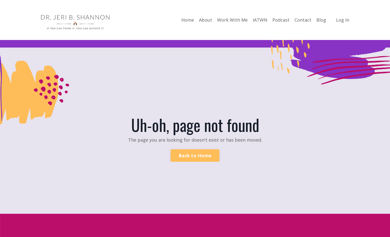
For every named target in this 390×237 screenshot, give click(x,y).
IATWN (260, 20)
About (205, 20)
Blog (321, 20)
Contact (302, 20)
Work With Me (232, 20)
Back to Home (195, 155)
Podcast (281, 20)
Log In (342, 20)
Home (187, 20)
